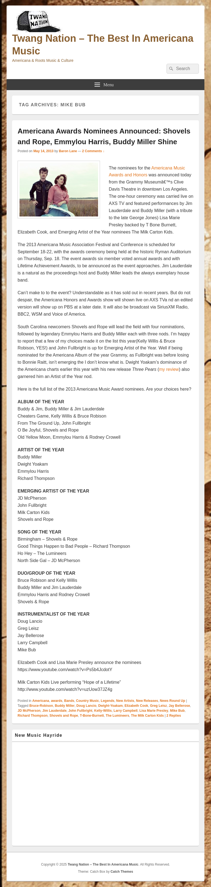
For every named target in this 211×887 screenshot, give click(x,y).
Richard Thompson (33, 716)
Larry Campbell (125, 711)
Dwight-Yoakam (110, 706)
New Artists (125, 701)
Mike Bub (177, 711)
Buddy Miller (64, 706)
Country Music (87, 701)
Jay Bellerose (179, 706)
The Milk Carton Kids (147, 716)
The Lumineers (117, 716)
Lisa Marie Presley (153, 711)
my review (169, 369)
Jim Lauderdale (54, 711)
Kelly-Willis (103, 711)
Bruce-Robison (41, 706)
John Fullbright (80, 711)
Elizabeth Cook (136, 706)
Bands (69, 701)
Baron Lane (68, 151)
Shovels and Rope (63, 716)
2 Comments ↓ (93, 151)
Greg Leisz (158, 706)
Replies (173, 716)
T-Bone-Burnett (92, 716)
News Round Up (172, 701)
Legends (107, 701)
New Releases (147, 701)
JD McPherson (29, 711)
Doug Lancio (86, 706)
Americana (40, 701)
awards (56, 701)
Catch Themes (121, 872)
